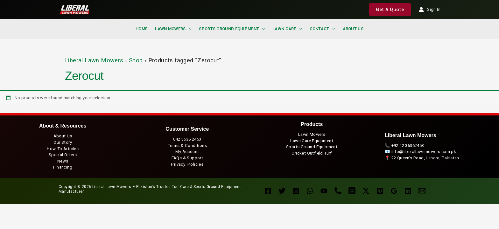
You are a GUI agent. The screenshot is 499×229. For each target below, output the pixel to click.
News (62, 161)
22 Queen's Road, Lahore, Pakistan (425, 158)
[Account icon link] (429, 9)
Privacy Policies (187, 164)
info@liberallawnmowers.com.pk (423, 151)
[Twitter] (282, 191)
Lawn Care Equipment (311, 140)
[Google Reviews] (394, 191)
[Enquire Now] (422, 191)
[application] (189, 29)
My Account (187, 151)
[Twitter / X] (366, 191)
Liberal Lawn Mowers (94, 60)
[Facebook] (268, 191)
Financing (62, 167)
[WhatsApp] (310, 191)
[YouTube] (324, 191)
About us (353, 28)
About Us (62, 136)
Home (141, 28)
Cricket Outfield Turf (312, 153)
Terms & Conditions (187, 145)
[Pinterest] (380, 191)
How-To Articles (63, 148)
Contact (322, 28)
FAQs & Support (187, 158)
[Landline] (338, 191)
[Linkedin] (408, 191)
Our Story (62, 142)
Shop (136, 60)
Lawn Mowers (173, 28)
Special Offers (63, 154)
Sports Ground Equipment (232, 28)
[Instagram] (296, 191)
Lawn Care (287, 28)
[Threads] (352, 191)
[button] (390, 9)
